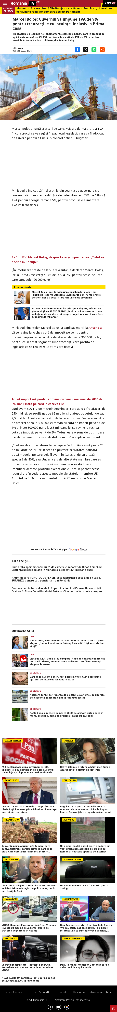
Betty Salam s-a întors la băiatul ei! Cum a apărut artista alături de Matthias (85, 768)
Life (32, 636)
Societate (35, 672)
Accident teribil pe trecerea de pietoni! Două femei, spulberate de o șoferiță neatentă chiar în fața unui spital (67, 696)
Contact (61, 991)
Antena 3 (95, 328)
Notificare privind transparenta (72, 999)
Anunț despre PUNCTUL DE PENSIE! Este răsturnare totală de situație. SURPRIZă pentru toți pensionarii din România (56, 579)
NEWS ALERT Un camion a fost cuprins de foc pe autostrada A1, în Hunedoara (28, 979)
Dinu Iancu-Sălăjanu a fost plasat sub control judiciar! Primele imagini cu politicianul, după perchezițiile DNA (28, 888)
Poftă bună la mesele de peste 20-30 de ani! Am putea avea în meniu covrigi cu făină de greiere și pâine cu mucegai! (66, 714)
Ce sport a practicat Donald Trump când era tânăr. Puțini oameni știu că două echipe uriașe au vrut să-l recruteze (29, 809)
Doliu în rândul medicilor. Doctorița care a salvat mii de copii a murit (84, 966)
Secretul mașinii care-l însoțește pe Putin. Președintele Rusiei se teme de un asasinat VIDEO (27, 967)
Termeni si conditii (39, 991)
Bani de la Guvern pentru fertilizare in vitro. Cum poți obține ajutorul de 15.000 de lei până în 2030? (65, 678)
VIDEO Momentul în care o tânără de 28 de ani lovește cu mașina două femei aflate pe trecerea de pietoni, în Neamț (29, 928)
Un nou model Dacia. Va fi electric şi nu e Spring (84, 887)
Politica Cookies (13, 991)
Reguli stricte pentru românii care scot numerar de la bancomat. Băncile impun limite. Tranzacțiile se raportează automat (85, 809)
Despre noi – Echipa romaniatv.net (93, 991)
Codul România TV (37, 999)
